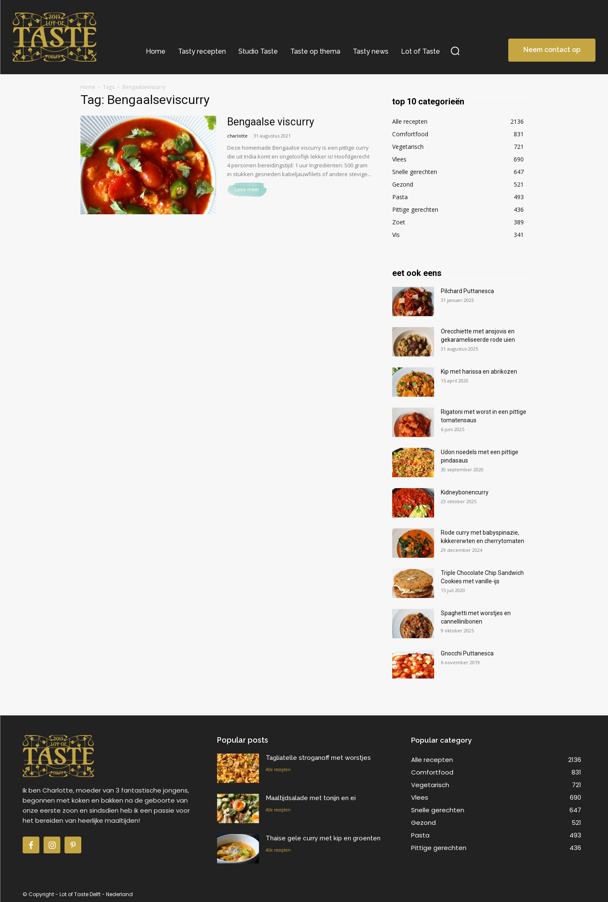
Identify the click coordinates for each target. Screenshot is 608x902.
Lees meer (247, 189)
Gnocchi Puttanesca (467, 653)
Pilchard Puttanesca (467, 291)
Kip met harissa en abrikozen (479, 371)
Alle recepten (278, 769)
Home (87, 87)
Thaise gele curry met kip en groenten (323, 838)
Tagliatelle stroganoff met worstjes (318, 758)
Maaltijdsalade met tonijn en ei (311, 798)
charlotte (237, 136)
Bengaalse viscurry (270, 122)
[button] (455, 50)
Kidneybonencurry (465, 492)
